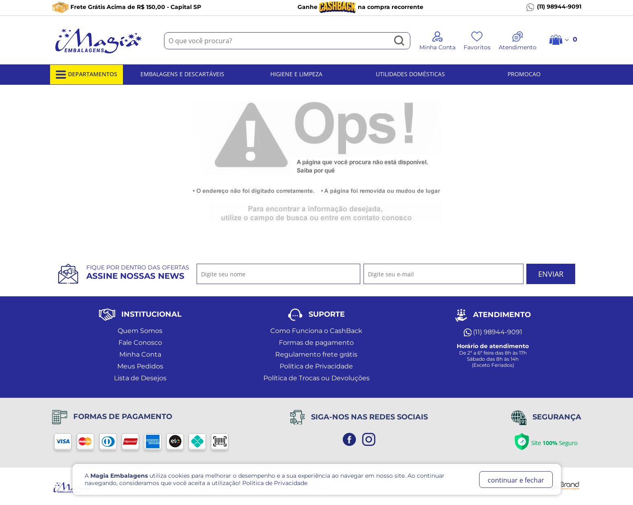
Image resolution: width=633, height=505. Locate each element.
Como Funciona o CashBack (316, 331)
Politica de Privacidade (274, 483)
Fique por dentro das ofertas (137, 272)
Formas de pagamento (316, 342)
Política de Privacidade (316, 366)
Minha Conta (140, 354)
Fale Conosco (140, 342)
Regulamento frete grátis (316, 354)
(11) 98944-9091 (553, 6)
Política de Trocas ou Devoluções (316, 378)
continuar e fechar (516, 480)
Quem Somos (140, 331)
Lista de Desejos (140, 378)
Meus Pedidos (140, 366)
